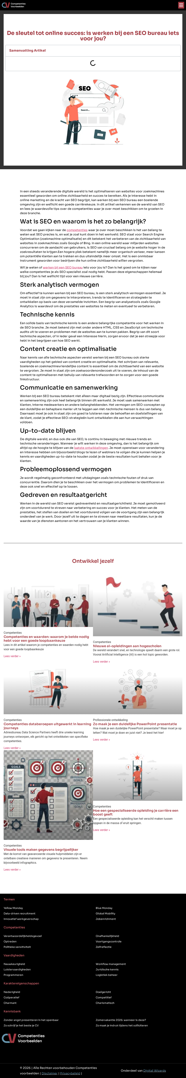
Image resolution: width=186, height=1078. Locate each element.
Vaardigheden (14, 955)
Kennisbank (12, 1011)
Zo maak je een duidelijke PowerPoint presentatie (135, 724)
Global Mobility (105, 913)
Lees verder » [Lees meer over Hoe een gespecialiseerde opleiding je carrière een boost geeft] (101, 830)
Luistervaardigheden (17, 969)
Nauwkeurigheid (14, 964)
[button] (181, 5)
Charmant (10, 1003)
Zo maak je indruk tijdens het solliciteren (122, 1025)
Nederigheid (12, 992)
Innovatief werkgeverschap (21, 919)
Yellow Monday (13, 908)
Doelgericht (103, 992)
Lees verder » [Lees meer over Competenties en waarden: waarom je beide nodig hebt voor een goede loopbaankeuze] (12, 656)
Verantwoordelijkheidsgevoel (23, 936)
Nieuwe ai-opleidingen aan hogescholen (127, 646)
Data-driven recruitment (19, 913)
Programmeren (13, 975)
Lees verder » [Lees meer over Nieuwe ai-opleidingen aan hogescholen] (101, 661)
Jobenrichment (106, 919)
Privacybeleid (70, 1073)
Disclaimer (50, 1073)
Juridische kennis (107, 969)
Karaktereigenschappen (21, 983)
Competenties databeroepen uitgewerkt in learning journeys (47, 726)
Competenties (14, 927)
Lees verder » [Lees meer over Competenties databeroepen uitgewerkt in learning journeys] (12, 748)
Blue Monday (104, 908)
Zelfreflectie (104, 947)
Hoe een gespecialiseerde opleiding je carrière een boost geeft (135, 813)
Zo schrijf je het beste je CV (21, 1025)
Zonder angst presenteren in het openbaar (31, 1020)
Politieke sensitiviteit (17, 947)
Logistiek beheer (107, 975)
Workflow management (111, 964)
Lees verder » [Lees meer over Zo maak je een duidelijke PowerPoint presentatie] (101, 739)
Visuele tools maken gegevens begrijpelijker (41, 850)
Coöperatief (11, 997)
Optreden (10, 941)
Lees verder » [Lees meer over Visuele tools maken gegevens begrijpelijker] (12, 869)
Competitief (104, 997)
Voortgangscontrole (109, 941)
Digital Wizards (154, 1071)
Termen (9, 899)
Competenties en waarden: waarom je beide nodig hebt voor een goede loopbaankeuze (46, 639)
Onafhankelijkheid (107, 936)
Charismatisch (105, 1003)
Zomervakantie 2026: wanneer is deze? (121, 1020)
